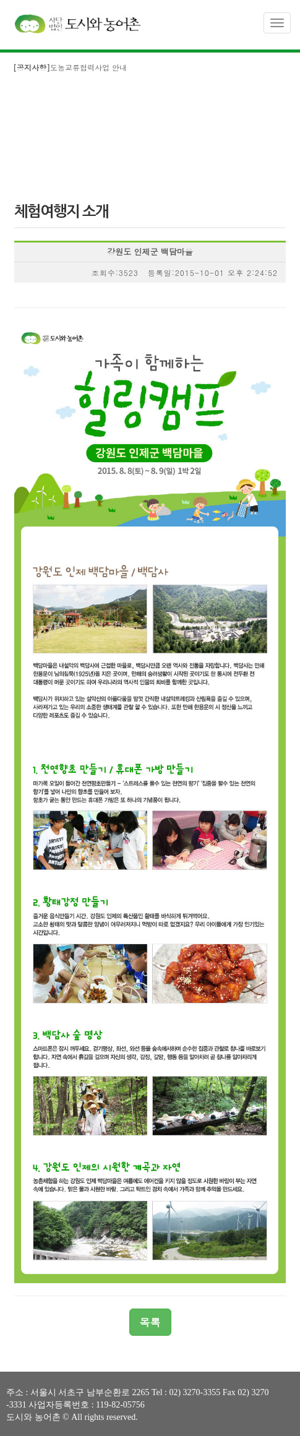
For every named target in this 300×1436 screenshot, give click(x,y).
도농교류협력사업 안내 (70, 67)
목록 (150, 1322)
